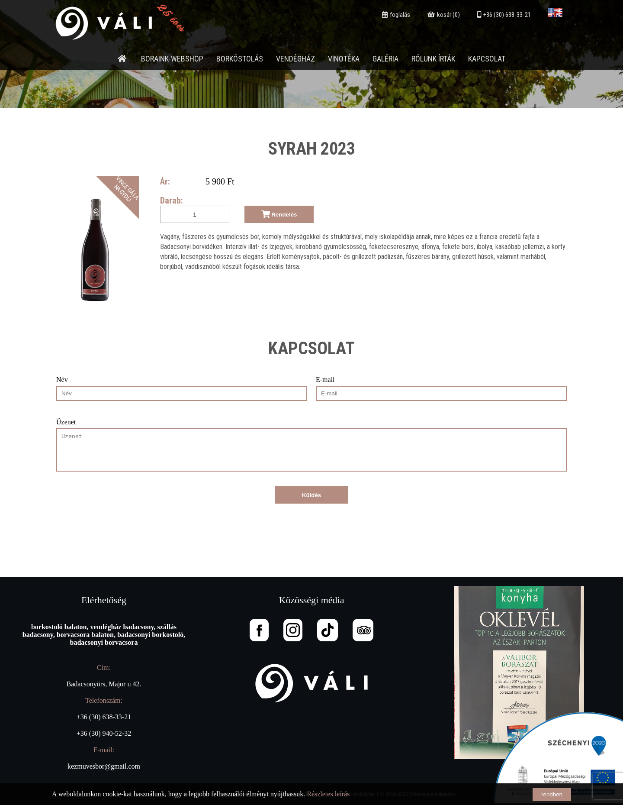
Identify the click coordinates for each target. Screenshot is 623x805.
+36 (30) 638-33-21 (504, 15)
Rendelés (279, 214)
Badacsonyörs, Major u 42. (104, 684)
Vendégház (295, 58)
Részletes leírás (328, 794)
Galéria (385, 58)
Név (62, 379)
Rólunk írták (433, 58)
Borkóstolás (239, 58)
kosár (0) (443, 15)
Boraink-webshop (172, 58)
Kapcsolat (486, 58)
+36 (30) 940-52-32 (104, 733)
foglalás (396, 15)
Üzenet (66, 422)
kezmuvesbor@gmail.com (103, 766)
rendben (551, 794)
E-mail (325, 379)
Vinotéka (344, 58)
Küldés (311, 495)
